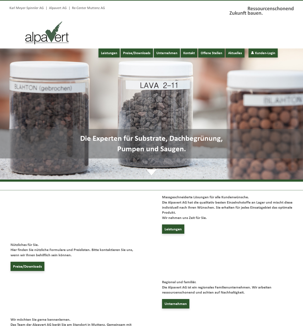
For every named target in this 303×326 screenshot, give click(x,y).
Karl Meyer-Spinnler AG (26, 8)
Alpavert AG (58, 8)
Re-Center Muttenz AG (88, 8)
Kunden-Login (263, 53)
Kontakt (189, 53)
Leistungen (109, 53)
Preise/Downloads (136, 53)
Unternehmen (166, 53)
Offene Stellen (211, 53)
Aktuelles (235, 53)
